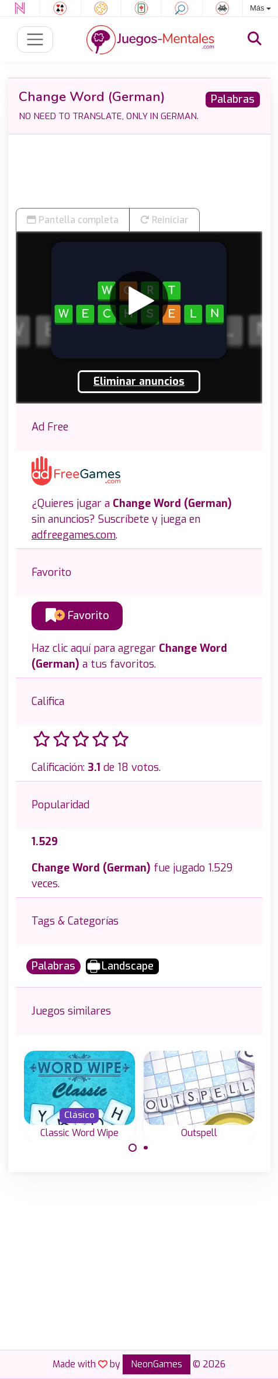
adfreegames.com (74, 535)
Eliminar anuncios (139, 381)
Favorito (77, 616)
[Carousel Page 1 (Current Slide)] (132, 1148)
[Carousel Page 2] (146, 1148)
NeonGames (156, 1364)
